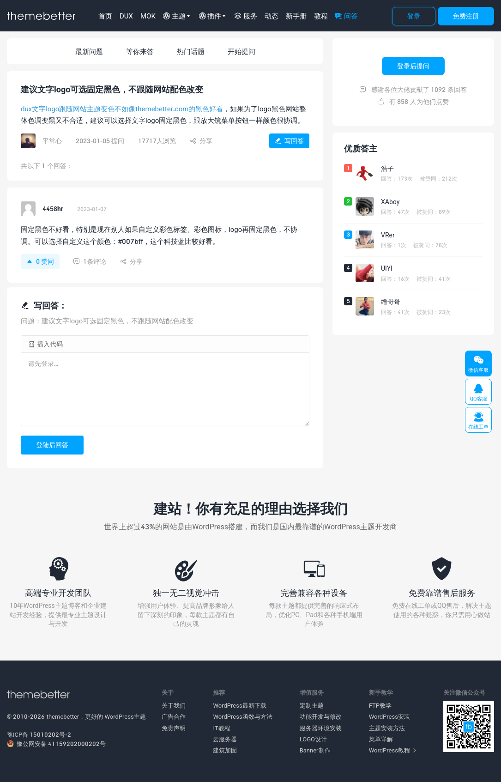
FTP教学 (380, 705)
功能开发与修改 (321, 716)
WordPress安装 (389, 716)
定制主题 (312, 705)
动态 (271, 16)
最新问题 (89, 51)
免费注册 (466, 16)
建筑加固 (225, 750)
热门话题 (191, 51)
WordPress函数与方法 (242, 716)
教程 (321, 16)
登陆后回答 (52, 445)
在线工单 (478, 421)
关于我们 (174, 705)
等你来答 (140, 51)
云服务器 (225, 739)
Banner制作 (315, 750)
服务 (246, 16)
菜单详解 (381, 739)
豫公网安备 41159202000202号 (56, 743)
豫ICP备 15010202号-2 (39, 734)
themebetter (63, 716)
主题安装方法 (387, 728)
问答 (346, 16)
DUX (126, 16)
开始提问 (241, 51)
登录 (413, 16)
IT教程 (221, 728)
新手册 (296, 16)
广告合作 (174, 716)
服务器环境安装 (321, 728)
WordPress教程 (392, 750)
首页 (105, 16)
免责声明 (174, 728)
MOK (148, 16)
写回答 (289, 141)
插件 (210, 16)
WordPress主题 (125, 716)
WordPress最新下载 (239, 705)
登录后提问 (413, 66)
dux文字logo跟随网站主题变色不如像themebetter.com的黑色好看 (122, 108)
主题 (174, 16)
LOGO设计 (313, 739)
